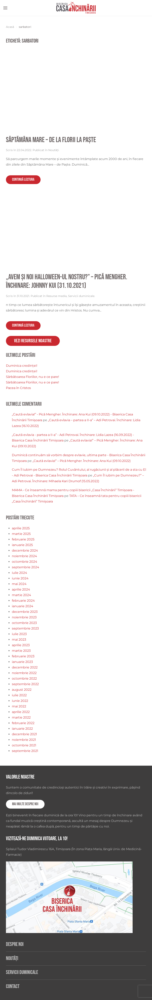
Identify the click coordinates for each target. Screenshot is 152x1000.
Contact (12, 987)
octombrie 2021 (24, 745)
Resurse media (56, 296)
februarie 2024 (23, 600)
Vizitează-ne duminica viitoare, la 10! (36, 839)
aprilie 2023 (21, 645)
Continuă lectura (23, 179)
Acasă (10, 27)
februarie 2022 (23, 723)
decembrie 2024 (25, 550)
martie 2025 (21, 534)
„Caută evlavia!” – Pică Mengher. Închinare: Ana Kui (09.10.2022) (81, 461)
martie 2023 (21, 651)
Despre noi (15, 944)
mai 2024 (19, 584)
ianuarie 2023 (22, 662)
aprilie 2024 (21, 589)
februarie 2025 (23, 539)
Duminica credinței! (21, 366)
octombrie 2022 (24, 678)
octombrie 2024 (24, 562)
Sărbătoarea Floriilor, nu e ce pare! (32, 377)
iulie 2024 (19, 573)
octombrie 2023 (24, 623)
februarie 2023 (23, 656)
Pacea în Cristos (18, 388)
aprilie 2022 (21, 712)
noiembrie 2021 (24, 740)
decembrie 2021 (24, 734)
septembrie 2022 (25, 684)
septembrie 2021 (25, 751)
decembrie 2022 (25, 667)
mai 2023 (19, 639)
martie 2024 (21, 595)
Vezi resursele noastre (33, 341)
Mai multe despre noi (25, 804)
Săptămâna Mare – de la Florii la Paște (51, 140)
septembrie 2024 (25, 567)
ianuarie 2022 (22, 728)
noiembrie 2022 (24, 673)
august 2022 (21, 690)
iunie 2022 (20, 701)
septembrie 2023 (25, 628)
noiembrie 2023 (24, 617)
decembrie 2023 (25, 612)
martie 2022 (21, 717)
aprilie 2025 (21, 528)
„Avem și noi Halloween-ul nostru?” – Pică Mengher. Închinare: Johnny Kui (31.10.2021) (66, 281)
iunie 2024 (20, 578)
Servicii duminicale (81, 296)
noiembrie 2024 (24, 556)
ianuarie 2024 (22, 606)
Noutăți (53, 150)
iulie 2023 (19, 634)
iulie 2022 (19, 695)
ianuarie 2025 (22, 545)
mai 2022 (19, 706)
